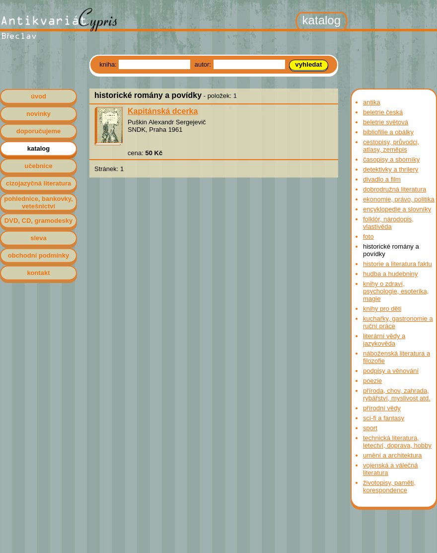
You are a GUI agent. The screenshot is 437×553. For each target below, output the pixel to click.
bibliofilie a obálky (388, 132)
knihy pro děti (382, 308)
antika (371, 102)
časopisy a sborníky (391, 159)
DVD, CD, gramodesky (38, 220)
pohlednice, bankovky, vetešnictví (38, 202)
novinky (38, 113)
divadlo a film (382, 179)
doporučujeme (38, 131)
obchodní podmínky (39, 255)
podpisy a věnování (391, 370)
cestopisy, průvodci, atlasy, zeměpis (391, 145)
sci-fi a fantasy (383, 418)
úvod (38, 96)
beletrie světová (385, 122)
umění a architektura (392, 455)
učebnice (38, 166)
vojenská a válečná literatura (390, 468)
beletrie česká (383, 112)
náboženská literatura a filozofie (396, 357)
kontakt (38, 272)
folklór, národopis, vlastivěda (388, 222)
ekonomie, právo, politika (399, 199)
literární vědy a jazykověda (384, 339)
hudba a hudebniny (390, 273)
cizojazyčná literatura (39, 183)
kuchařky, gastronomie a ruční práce (398, 322)
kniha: (108, 64)
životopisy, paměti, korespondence (389, 486)
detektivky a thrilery (390, 169)
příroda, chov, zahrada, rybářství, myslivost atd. (397, 394)
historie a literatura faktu (397, 264)
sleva (38, 238)
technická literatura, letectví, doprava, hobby (397, 441)
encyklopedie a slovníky (397, 209)
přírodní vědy (382, 408)
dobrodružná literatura (394, 189)
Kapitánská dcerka (163, 111)
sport (370, 428)
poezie (372, 380)
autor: (204, 64)
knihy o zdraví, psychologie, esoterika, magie (396, 291)
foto (368, 236)
